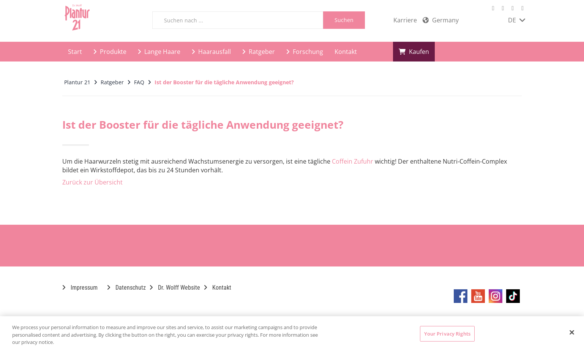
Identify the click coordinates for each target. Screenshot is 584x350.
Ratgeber (258, 51)
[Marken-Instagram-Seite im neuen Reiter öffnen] (513, 8)
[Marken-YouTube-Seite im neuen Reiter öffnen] (503, 8)
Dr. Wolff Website (175, 287)
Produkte (109, 51)
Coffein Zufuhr (352, 161)
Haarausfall (211, 51)
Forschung (304, 51)
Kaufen (414, 51)
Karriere (405, 20)
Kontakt (346, 51)
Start (75, 51)
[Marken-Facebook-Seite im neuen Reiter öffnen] (493, 8)
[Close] (571, 332)
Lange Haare (159, 51)
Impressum (80, 287)
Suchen (344, 20)
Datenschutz (126, 287)
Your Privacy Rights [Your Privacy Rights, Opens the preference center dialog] (447, 333)
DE (516, 20)
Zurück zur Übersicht (92, 182)
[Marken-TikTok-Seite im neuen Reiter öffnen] (522, 8)
